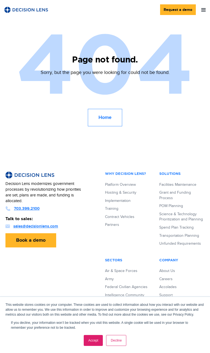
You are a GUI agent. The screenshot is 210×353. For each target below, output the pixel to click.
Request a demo (178, 9)
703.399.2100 (22, 208)
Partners (112, 225)
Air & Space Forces (121, 271)
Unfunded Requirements (180, 243)
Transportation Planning (179, 236)
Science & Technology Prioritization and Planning (181, 217)
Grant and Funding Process (175, 195)
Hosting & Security (120, 192)
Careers (166, 279)
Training (111, 209)
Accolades (168, 287)
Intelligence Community (124, 295)
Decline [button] (116, 340)
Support (166, 295)
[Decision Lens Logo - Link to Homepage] (26, 10)
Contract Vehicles (119, 217)
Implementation (118, 201)
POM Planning (171, 206)
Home (105, 118)
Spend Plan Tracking (176, 227)
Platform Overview (120, 185)
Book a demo (31, 240)
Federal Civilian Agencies (126, 287)
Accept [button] (93, 340)
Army (109, 279)
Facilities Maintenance (177, 185)
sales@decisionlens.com (31, 226)
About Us (167, 271)
